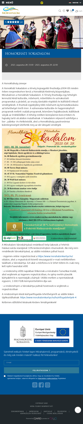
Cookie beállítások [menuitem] (55, 413)
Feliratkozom (41, 370)
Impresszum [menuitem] (34, 411)
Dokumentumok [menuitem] (17, 411)
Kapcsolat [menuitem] (48, 411)
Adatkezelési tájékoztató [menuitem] (30, 413)
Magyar (75, 2)
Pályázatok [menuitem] (62, 411)
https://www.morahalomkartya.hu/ (55, 256)
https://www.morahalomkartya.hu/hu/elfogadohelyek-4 (48, 297)
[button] (78, 410)
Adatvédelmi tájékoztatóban (48, 378)
